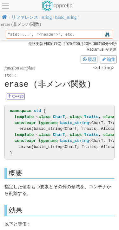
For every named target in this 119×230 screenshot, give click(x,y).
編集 (108, 59)
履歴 (89, 59)
